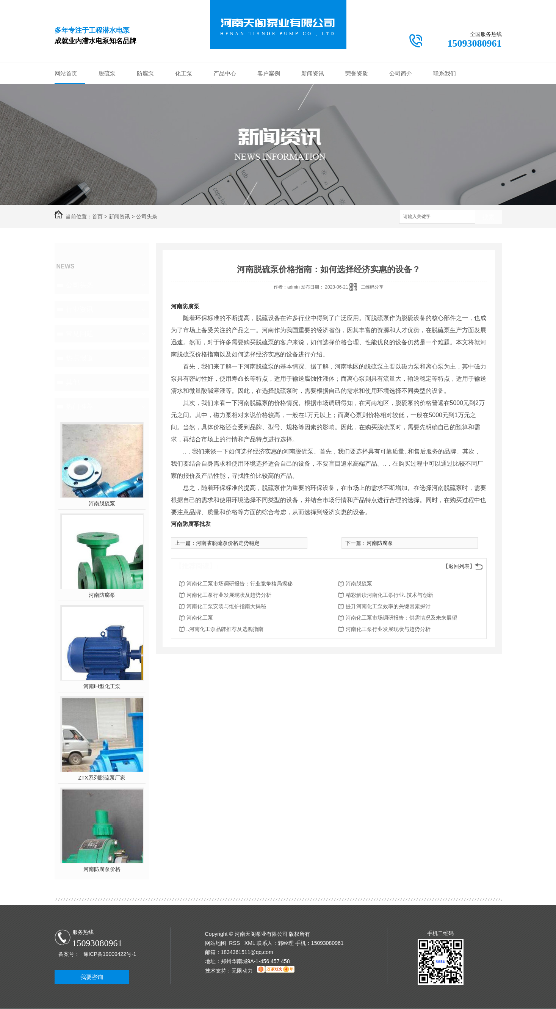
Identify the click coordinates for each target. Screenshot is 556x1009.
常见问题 (79, 333)
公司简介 (400, 73)
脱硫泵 (107, 73)
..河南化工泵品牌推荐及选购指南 (225, 629)
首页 (97, 216)
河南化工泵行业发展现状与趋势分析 (388, 629)
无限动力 (242, 971)
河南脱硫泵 (102, 504)
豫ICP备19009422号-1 (109, 954)
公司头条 (146, 216)
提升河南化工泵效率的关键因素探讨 (388, 606)
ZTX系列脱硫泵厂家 (101, 778)
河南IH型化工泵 (102, 686)
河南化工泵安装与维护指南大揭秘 (226, 606)
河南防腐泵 (102, 595)
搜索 (488, 217)
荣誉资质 (356, 73)
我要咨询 (91, 977)
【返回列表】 (459, 566)
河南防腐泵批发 (191, 524)
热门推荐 (79, 406)
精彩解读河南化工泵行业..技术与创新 (390, 595)
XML (250, 943)
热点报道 (79, 358)
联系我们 (444, 73)
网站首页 (66, 73)
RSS (235, 943)
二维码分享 (372, 287)
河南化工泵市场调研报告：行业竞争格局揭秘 (239, 584)
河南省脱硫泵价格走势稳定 (228, 543)
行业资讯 (79, 309)
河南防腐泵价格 (102, 869)
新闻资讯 (312, 73)
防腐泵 (145, 73)
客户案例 (268, 73)
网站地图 (215, 943)
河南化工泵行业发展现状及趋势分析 (228, 595)
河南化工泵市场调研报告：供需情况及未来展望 (401, 618)
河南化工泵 (199, 618)
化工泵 (183, 73)
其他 (73, 382)
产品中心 (224, 73)
